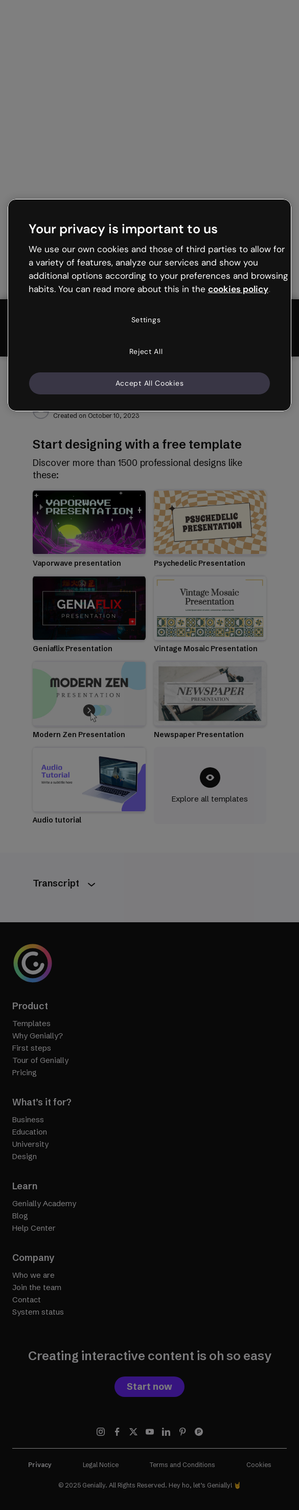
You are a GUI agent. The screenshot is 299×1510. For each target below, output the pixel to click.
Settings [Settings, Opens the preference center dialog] (146, 319)
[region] (150, 305)
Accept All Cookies (150, 383)
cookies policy (238, 289)
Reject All (146, 351)
